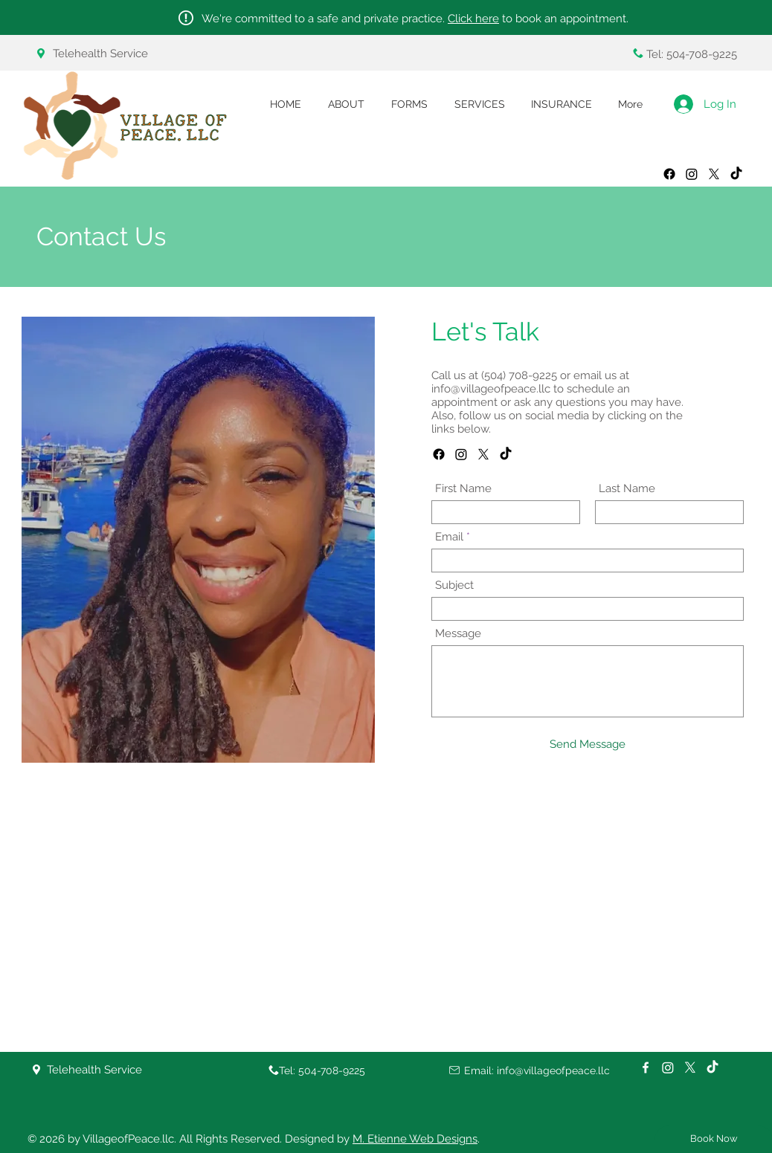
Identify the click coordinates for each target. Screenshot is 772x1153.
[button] (409, 104)
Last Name (627, 488)
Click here (473, 18)
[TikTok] (505, 454)
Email (449, 537)
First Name (463, 488)
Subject (454, 585)
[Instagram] (461, 454)
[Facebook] (438, 454)
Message (458, 633)
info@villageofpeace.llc (490, 388)
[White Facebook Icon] (645, 1067)
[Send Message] (587, 744)
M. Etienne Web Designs (415, 1139)
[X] (483, 454)
